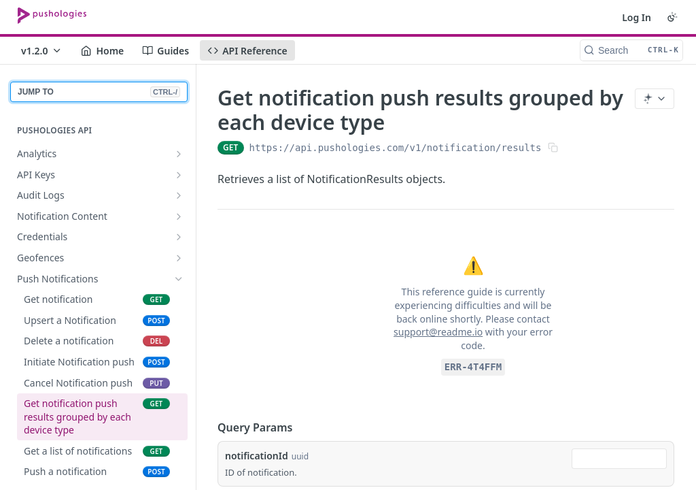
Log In (636, 17)
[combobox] (619, 458)
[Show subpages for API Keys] (178, 174)
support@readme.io (438, 331)
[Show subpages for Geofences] (178, 257)
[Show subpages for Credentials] (178, 236)
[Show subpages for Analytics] (178, 153)
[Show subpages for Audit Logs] (178, 195)
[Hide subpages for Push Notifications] (178, 279)
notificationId (256, 455)
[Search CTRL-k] (631, 50)
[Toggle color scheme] (672, 17)
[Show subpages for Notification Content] (178, 216)
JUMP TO (99, 91)
